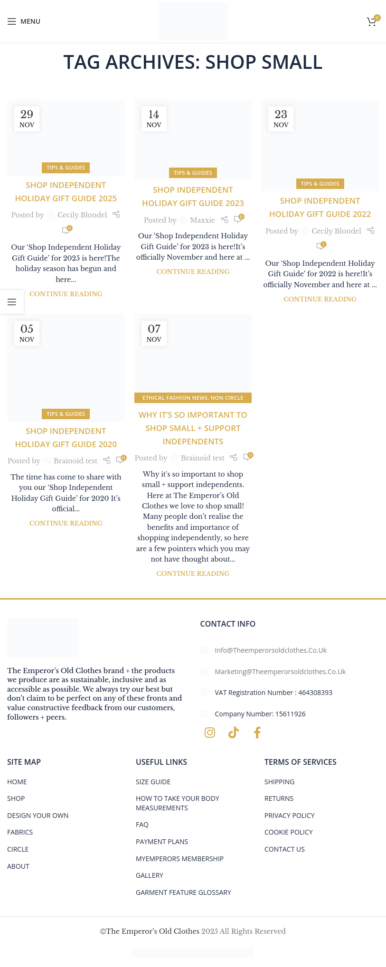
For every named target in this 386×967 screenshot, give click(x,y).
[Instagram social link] (209, 732)
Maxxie (202, 220)
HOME (17, 781)
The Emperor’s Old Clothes (152, 931)
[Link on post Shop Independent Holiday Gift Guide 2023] (193, 139)
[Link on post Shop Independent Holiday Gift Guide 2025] (66, 137)
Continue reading (66, 294)
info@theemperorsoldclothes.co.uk (271, 650)
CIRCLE (17, 849)
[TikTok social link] (233, 732)
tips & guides (66, 167)
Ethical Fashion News (174, 397)
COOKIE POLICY (288, 831)
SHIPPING (279, 781)
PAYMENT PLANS (162, 841)
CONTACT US (284, 849)
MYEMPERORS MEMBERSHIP (180, 858)
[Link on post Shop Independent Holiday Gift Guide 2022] (320, 145)
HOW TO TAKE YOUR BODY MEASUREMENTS (177, 803)
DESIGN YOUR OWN (37, 815)
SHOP (16, 798)
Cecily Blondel (82, 215)
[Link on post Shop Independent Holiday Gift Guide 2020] (66, 367)
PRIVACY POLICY (289, 815)
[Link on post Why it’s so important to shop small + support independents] (193, 359)
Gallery (149, 875)
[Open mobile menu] (23, 21)
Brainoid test (75, 461)
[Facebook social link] (257, 732)
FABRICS (20, 831)
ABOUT (18, 866)
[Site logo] (193, 21)
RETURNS (278, 798)
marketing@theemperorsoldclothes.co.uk (280, 671)
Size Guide (153, 781)
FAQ (142, 824)
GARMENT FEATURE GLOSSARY (183, 892)
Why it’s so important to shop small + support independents (193, 428)
